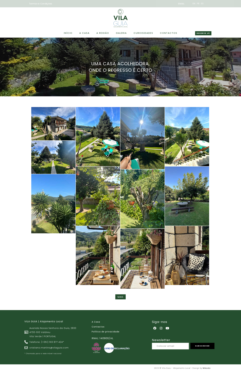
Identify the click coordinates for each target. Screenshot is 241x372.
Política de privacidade (105, 331)
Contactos (168, 31)
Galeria (121, 31)
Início (68, 31)
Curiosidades (143, 31)
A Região (102, 31)
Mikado (206, 368)
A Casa (84, 31)
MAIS (120, 296)
